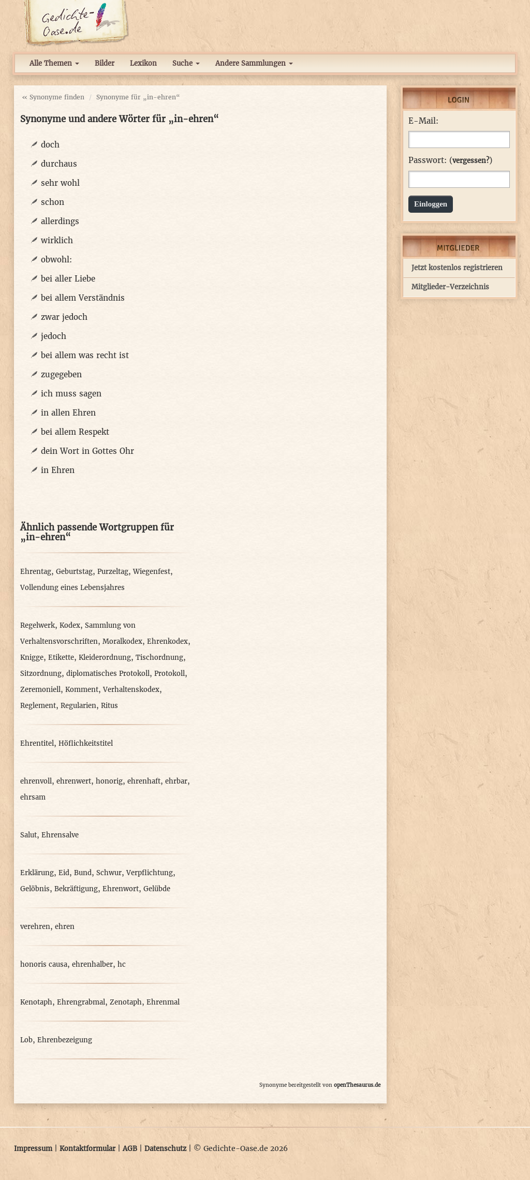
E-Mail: (423, 121)
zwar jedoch (64, 317)
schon (52, 202)
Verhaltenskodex (131, 689)
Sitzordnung (41, 673)
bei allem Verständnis (83, 298)
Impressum (33, 1148)
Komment (81, 689)
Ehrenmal (163, 1002)
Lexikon (143, 63)
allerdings (60, 221)
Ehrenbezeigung (64, 1040)
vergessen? (470, 160)
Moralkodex (122, 641)
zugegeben (61, 374)
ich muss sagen (71, 394)
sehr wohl (60, 183)
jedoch (53, 336)
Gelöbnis (35, 888)
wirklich (57, 240)
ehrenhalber (92, 964)
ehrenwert (73, 781)
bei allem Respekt (75, 432)
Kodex (70, 625)
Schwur (109, 872)
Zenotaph (126, 1002)
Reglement (38, 705)
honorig (109, 781)
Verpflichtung (149, 872)
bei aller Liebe (68, 279)
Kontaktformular (87, 1148)
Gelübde (156, 888)
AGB (130, 1148)
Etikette (61, 657)
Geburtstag (74, 571)
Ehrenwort (120, 888)
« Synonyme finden (53, 97)
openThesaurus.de (357, 1085)
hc (121, 964)
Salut (28, 835)
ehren (65, 926)
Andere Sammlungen (254, 63)
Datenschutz (165, 1148)
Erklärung (37, 872)
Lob (26, 1040)
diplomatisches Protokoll (108, 673)
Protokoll (169, 673)
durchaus (59, 164)
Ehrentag (35, 571)
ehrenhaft (143, 781)
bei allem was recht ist (85, 355)
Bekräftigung (76, 888)
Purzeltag (112, 571)
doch (50, 145)
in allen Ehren (68, 413)
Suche (186, 63)
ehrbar (176, 781)
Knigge (31, 657)
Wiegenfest (151, 571)
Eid (63, 872)
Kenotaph (36, 1002)
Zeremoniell (40, 689)
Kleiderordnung (105, 657)
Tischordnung (159, 657)
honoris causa (43, 964)
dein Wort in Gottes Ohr (87, 451)
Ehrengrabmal (81, 1002)
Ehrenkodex (167, 641)
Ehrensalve (60, 835)
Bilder (104, 63)
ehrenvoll (36, 781)
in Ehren (58, 470)
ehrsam (33, 797)
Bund (83, 872)
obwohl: (56, 259)
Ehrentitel (37, 743)
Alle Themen (54, 63)
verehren (35, 926)
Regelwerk (37, 625)
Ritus (109, 705)
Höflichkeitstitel (85, 743)
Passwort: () (450, 160)
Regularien (78, 705)
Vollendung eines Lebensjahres (72, 587)
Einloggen (430, 204)
